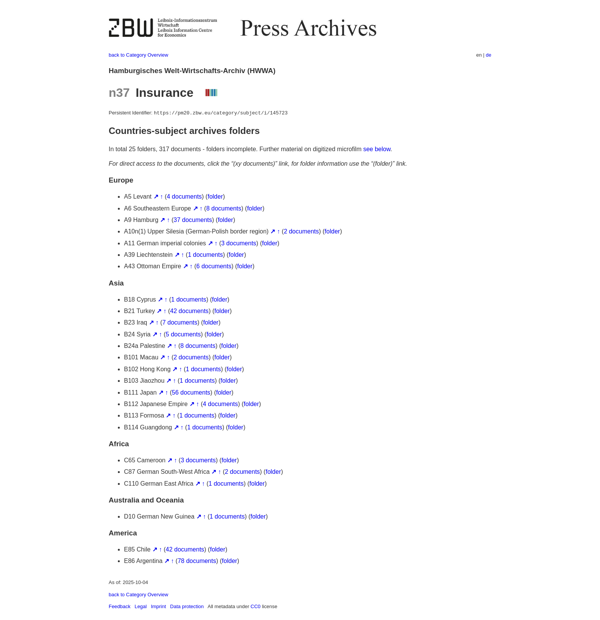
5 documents (183, 334)
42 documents (189, 311)
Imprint (158, 606)
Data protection (187, 606)
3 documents (238, 243)
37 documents (193, 220)
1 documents (205, 254)
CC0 (256, 606)
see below (376, 149)
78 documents (197, 561)
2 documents (301, 231)
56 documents (191, 392)
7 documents (179, 322)
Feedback (119, 606)
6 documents (214, 266)
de (488, 55)
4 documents (184, 196)
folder (215, 196)
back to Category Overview (138, 55)
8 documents (223, 208)
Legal (141, 606)
